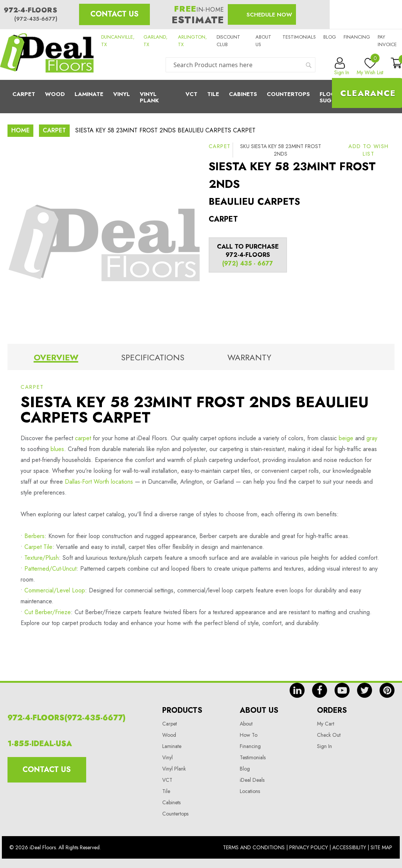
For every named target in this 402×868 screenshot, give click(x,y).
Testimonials (299, 36)
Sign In (324, 746)
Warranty (249, 357)
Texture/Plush (41, 557)
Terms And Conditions (254, 847)
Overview (56, 357)
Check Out (329, 735)
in (297, 690)
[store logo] (47, 54)
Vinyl (121, 94)
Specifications (152, 357)
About (246, 723)
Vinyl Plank (149, 97)
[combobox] (240, 64)
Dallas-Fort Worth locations (99, 481)
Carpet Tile (38, 547)
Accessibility (349, 847)
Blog (329, 36)
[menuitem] (201, 96)
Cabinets (243, 94)
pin (387, 690)
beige (346, 438)
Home (20, 130)
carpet (83, 438)
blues (57, 449)
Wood (55, 94)
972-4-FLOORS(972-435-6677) (66, 717)
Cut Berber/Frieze (47, 612)
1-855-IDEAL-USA (39, 743)
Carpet (23, 94)
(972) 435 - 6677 (247, 263)
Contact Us (114, 14)
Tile (213, 94)
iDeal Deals (252, 780)
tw (364, 690)
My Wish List (370, 66)
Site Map (381, 847)
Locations (250, 791)
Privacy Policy (308, 847)
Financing (357, 36)
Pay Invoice (387, 40)
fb (319, 690)
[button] (368, 149)
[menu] (201, 96)
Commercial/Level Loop (54, 590)
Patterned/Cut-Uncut (50, 568)
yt (342, 690)
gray (371, 438)
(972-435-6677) (35, 19)
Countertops (175, 813)
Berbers (34, 536)
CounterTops (288, 94)
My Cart (325, 723)
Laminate (89, 94)
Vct (191, 94)
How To (248, 735)
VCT (167, 780)
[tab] (55, 359)
